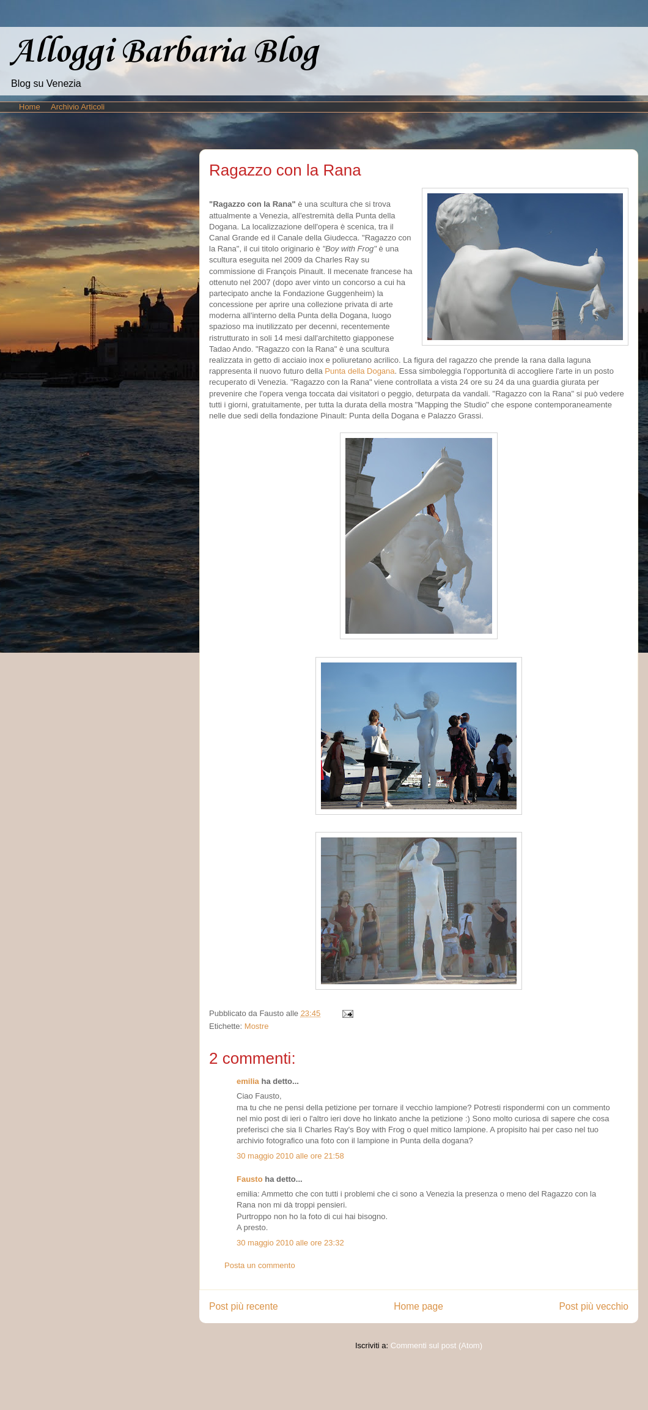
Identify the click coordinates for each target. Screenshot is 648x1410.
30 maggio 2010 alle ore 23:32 (290, 1242)
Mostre (257, 1026)
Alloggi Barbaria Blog (164, 52)
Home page (418, 1306)
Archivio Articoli (78, 106)
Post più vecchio (593, 1306)
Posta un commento (259, 1265)
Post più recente (243, 1306)
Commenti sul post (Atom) (436, 1345)
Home (29, 106)
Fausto (250, 1179)
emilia (248, 1081)
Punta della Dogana (359, 371)
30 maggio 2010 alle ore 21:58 (290, 1155)
